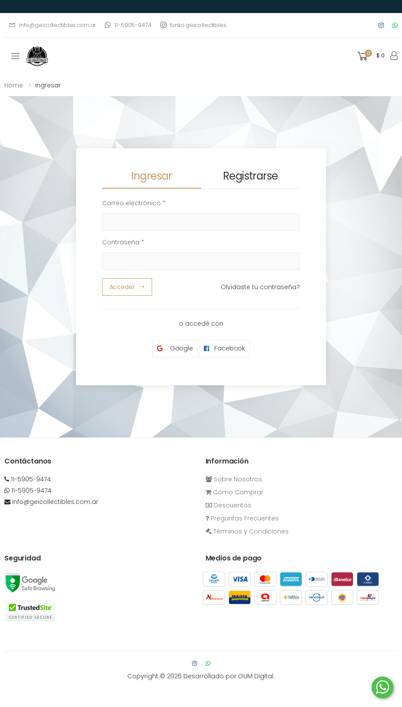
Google (175, 348)
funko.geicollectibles (193, 25)
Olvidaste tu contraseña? (260, 287)
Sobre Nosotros (234, 479)
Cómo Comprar (234, 492)
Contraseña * (123, 242)
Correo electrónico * (134, 203)
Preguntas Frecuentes (242, 518)
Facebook (224, 348)
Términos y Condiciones (247, 531)
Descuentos (228, 505)
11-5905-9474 (128, 25)
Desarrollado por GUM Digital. (229, 676)
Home (13, 85)
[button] (370, 56)
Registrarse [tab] (250, 176)
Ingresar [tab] (151, 176)
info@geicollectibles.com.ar (52, 25)
